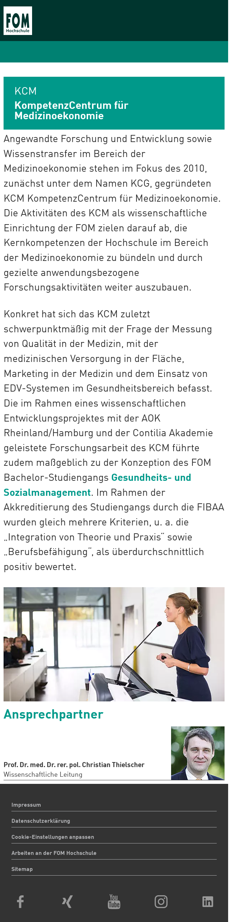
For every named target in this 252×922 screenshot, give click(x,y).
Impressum (26, 805)
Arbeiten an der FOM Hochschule (54, 853)
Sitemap (22, 869)
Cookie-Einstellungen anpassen (52, 837)
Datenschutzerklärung (40, 821)
